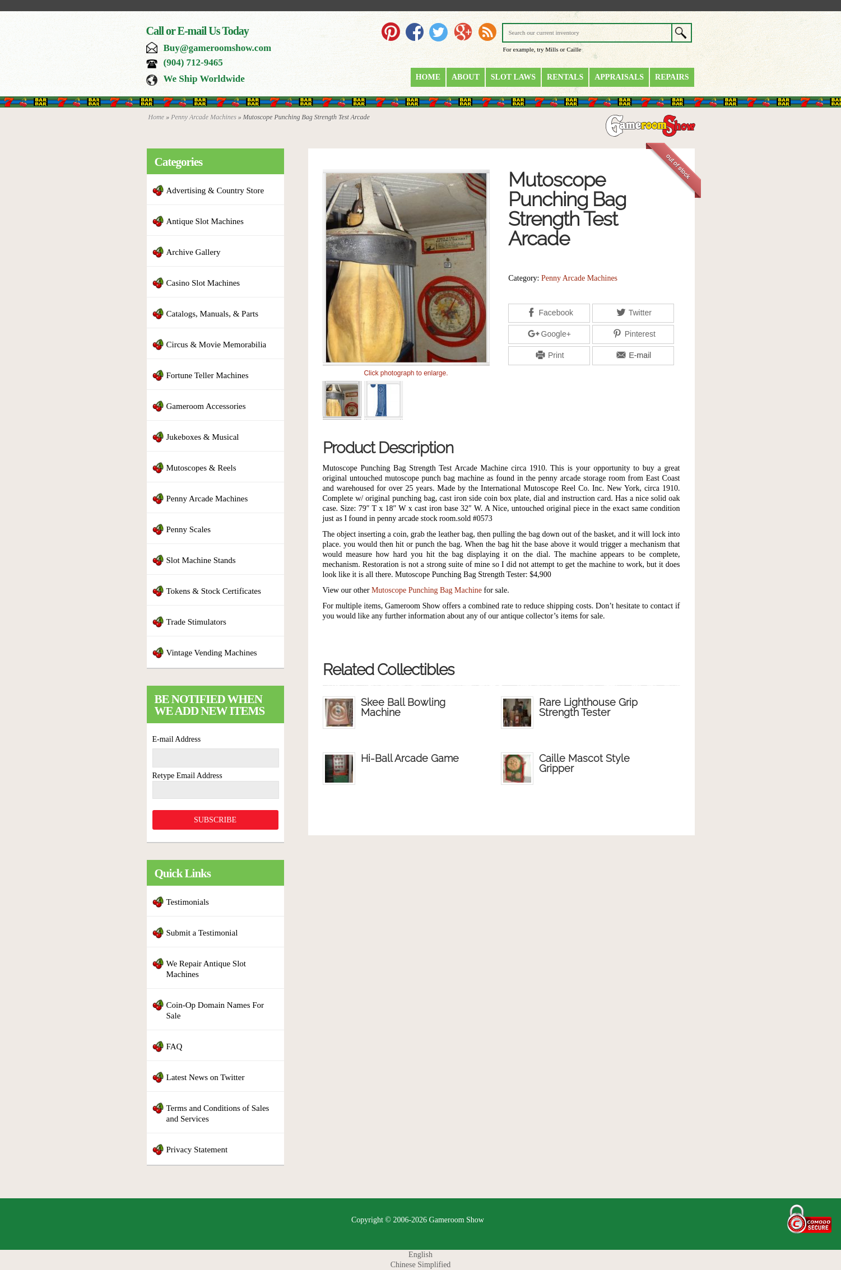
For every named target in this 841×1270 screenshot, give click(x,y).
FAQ (174, 1046)
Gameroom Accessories (206, 406)
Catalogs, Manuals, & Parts (212, 313)
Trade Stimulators (196, 621)
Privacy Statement (197, 1149)
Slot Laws (513, 77)
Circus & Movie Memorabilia (216, 344)
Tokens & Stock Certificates (213, 591)
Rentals (565, 77)
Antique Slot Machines (205, 221)
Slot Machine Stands (201, 560)
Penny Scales (188, 529)
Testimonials (187, 901)
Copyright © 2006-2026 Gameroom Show (417, 1220)
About (466, 77)
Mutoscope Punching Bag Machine (426, 590)
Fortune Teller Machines (207, 375)
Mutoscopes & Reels (201, 467)
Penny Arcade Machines (203, 117)
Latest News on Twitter (205, 1077)
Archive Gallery (193, 252)
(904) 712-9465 (193, 62)
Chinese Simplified (421, 1264)
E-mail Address (176, 739)
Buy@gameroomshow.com (218, 48)
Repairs (672, 77)
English (420, 1254)
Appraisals (619, 77)
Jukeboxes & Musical (202, 436)
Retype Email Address (187, 775)
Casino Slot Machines (203, 282)
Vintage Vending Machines (211, 652)
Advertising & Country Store (215, 190)
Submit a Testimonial (202, 932)
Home (428, 77)
